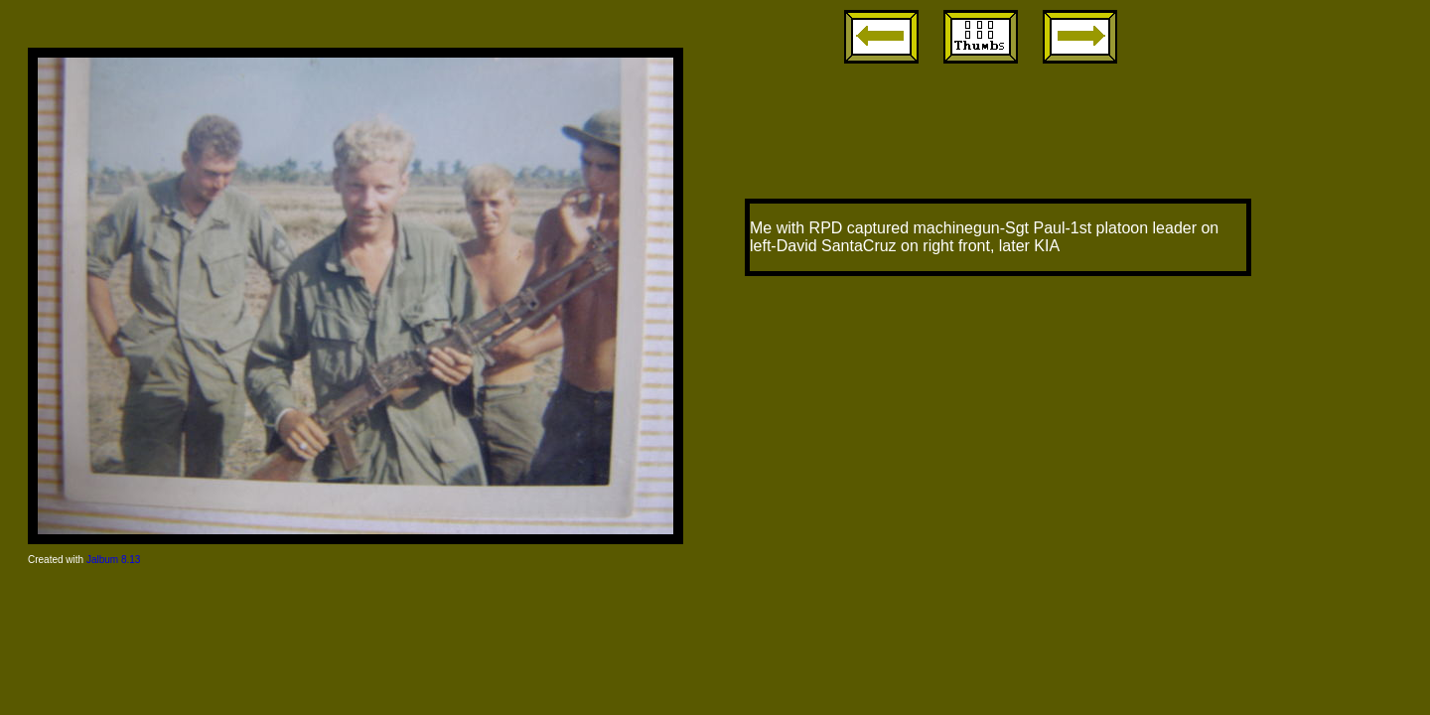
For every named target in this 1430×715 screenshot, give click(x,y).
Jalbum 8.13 (113, 559)
